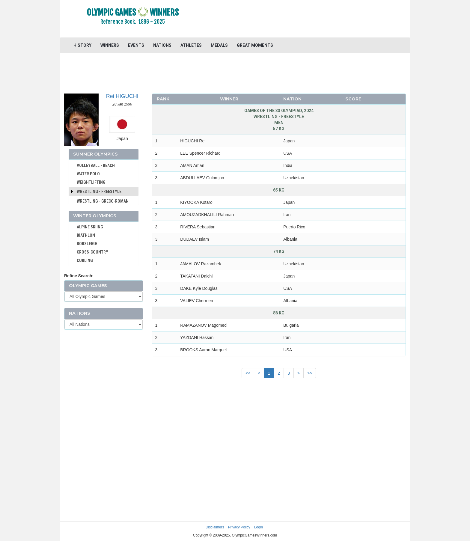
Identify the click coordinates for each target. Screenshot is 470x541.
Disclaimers (215, 527)
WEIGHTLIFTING (91, 182)
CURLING (85, 260)
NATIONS (162, 45)
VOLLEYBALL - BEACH (96, 165)
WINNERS (109, 45)
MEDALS (219, 45)
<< (247, 373)
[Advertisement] (308, 19)
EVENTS (136, 45)
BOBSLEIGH (87, 243)
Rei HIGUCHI (122, 96)
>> (309, 373)
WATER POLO (88, 173)
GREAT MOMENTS (255, 45)
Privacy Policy (239, 527)
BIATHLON (86, 235)
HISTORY (82, 45)
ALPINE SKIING (90, 226)
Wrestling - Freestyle (99, 191)
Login (258, 527)
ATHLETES (191, 45)
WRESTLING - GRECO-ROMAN (103, 201)
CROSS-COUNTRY (92, 252)
